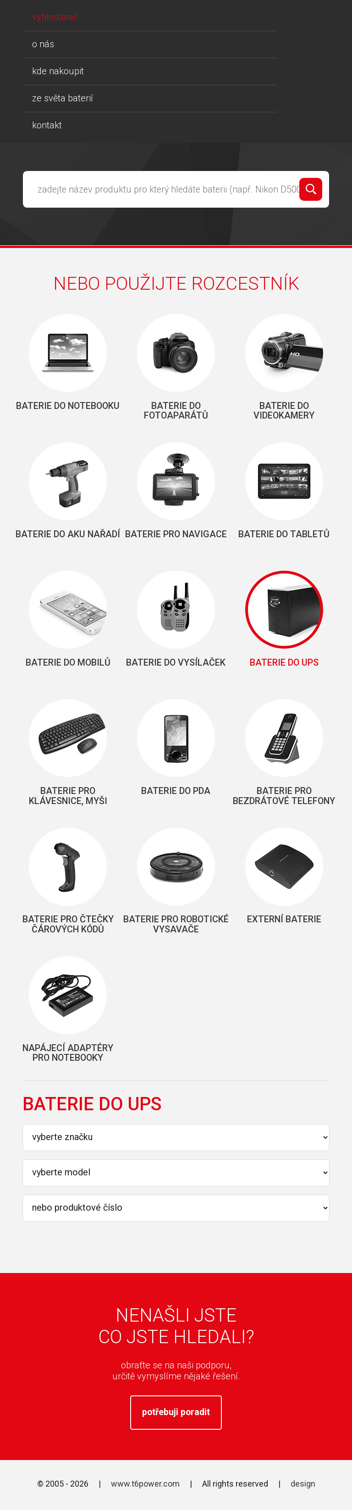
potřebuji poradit (176, 1418)
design (303, 1491)
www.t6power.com (145, 1491)
